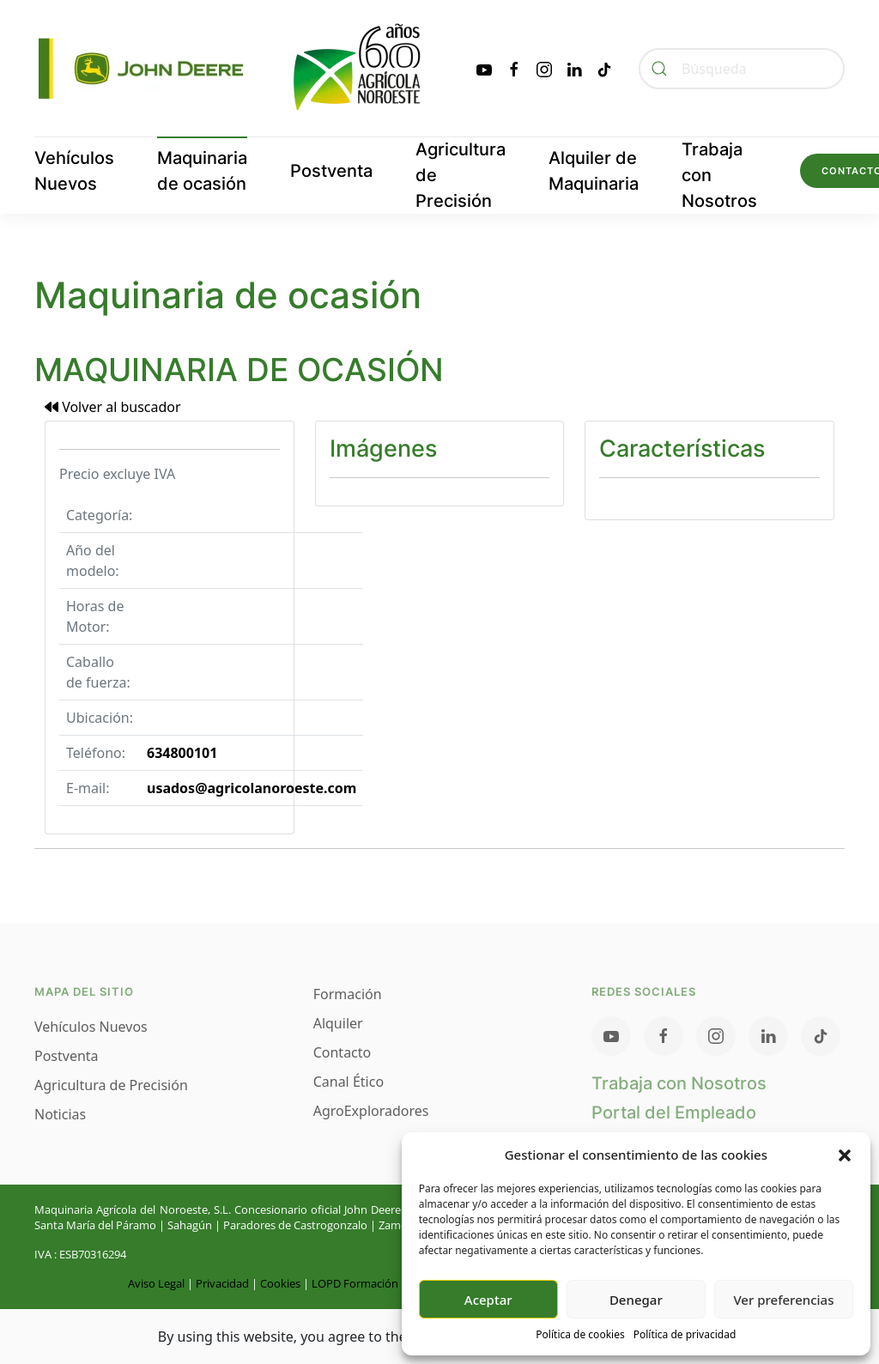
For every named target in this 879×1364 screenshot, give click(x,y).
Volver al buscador (113, 406)
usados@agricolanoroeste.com (251, 788)
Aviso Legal (156, 1283)
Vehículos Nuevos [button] (74, 171)
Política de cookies (580, 1334)
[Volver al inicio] (231, 68)
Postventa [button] (331, 171)
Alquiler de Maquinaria (594, 171)
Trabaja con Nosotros (719, 175)
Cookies (280, 1283)
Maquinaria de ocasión (202, 171)
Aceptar (488, 1299)
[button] (844, 1154)
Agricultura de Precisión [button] (460, 175)
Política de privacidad (685, 1334)
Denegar (636, 1299)
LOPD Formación (355, 1283)
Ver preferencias (783, 1299)
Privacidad (222, 1283)
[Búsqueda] (742, 68)
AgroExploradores (371, 1110)
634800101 (182, 752)
